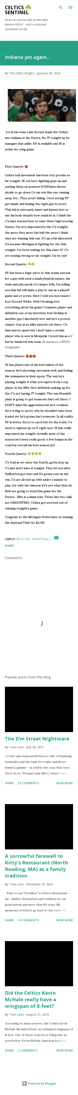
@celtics (23, 539)
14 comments (28, 920)
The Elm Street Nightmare (37, 738)
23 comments (28, 783)
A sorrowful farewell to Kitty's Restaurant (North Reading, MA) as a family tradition (36, 865)
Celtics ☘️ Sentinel (18, 10)
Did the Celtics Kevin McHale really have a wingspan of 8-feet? (30, 999)
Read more (64, 783)
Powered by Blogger (39, 1083)
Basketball (41, 539)
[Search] (60, 7)
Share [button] (9, 545)
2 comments (27, 1050)
